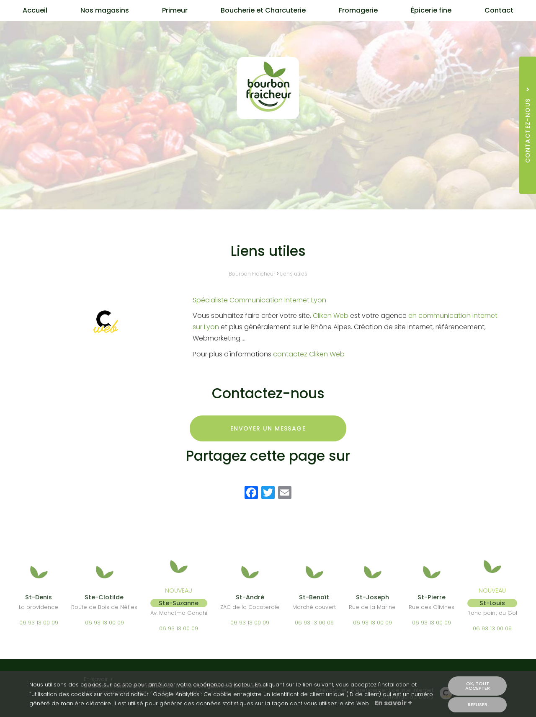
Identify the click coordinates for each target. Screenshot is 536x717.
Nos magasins (104, 10)
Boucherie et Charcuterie (263, 10)
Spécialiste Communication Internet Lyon (259, 300)
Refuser (477, 705)
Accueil (35, 10)
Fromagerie (358, 10)
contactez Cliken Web (309, 354)
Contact (498, 10)
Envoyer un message (268, 428)
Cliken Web (330, 315)
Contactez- (268, 160)
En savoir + (393, 704)
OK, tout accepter (477, 686)
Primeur (175, 10)
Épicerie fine (431, 10)
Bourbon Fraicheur (252, 273)
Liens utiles (293, 273)
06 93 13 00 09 (38, 622)
